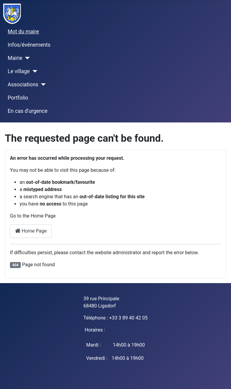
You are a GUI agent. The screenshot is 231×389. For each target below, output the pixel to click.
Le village (19, 71)
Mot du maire (23, 32)
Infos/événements (29, 45)
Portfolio (18, 98)
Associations (23, 85)
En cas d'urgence (28, 111)
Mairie (15, 58)
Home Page (31, 231)
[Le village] (33, 71)
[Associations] (42, 84)
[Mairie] (26, 58)
